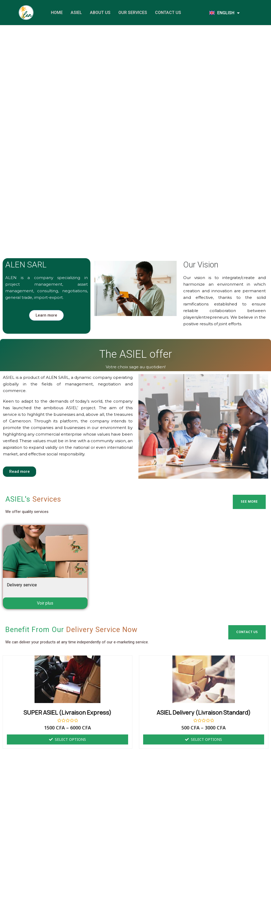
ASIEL (76, 12)
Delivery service (22, 584)
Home (57, 12)
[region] (135, 98)
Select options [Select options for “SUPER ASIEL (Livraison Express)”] (70, 739)
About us (100, 12)
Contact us (168, 12)
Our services (132, 12)
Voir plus (45, 603)
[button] (5, 99)
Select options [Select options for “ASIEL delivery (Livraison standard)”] (206, 739)
